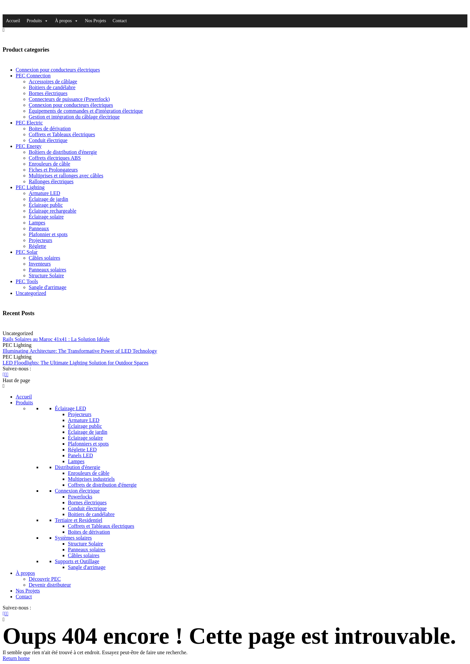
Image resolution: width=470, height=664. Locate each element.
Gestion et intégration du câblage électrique (74, 117)
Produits (38, 20)
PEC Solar (27, 252)
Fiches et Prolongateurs (53, 169)
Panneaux (39, 228)
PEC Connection (33, 75)
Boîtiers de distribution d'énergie (63, 152)
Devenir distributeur (50, 585)
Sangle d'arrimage (47, 287)
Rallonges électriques (51, 181)
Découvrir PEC (45, 579)
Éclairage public (46, 205)
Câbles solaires (44, 258)
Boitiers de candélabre (52, 87)
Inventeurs (40, 264)
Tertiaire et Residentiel (78, 520)
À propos (66, 20)
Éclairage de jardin (48, 199)
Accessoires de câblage (53, 81)
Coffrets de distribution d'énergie (102, 485)
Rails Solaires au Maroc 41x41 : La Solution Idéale (56, 339)
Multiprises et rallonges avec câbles (66, 175)
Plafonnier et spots (48, 234)
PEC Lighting (30, 187)
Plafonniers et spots (88, 443)
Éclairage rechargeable (52, 211)
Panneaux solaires (47, 269)
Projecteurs (40, 240)
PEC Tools (27, 281)
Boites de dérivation (50, 128)
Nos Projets (95, 20)
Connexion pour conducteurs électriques (58, 70)
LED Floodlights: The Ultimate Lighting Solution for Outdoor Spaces (76, 362)
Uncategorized (31, 293)
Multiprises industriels (91, 479)
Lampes (37, 222)
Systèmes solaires (73, 538)
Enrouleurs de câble (49, 164)
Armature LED (44, 193)
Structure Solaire (46, 275)
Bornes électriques (48, 93)
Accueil (13, 20)
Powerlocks (80, 496)
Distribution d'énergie (77, 467)
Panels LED (80, 455)
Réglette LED (82, 449)
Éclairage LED (70, 408)
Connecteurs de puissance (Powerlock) (69, 99)
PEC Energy (28, 146)
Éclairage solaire (46, 216)
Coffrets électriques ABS (55, 158)
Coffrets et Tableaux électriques (62, 134)
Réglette (37, 246)
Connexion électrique (77, 491)
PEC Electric (29, 122)
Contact (120, 20)
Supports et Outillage (77, 561)
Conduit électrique (48, 140)
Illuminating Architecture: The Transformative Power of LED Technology (80, 351)
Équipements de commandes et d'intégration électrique (86, 111)
